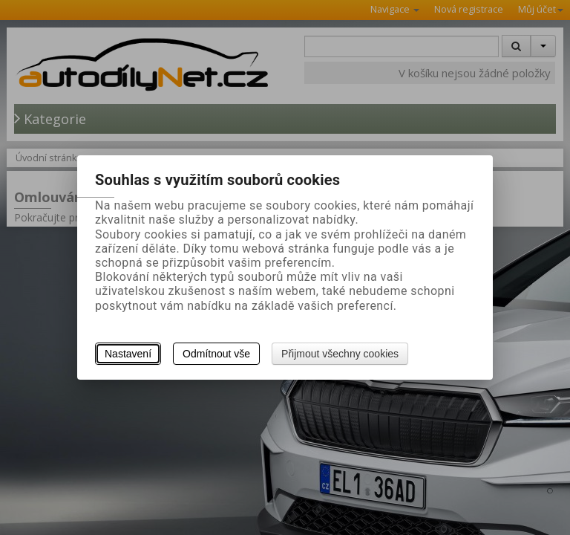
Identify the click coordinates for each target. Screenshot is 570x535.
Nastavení (128, 354)
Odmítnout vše (216, 354)
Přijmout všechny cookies (340, 354)
